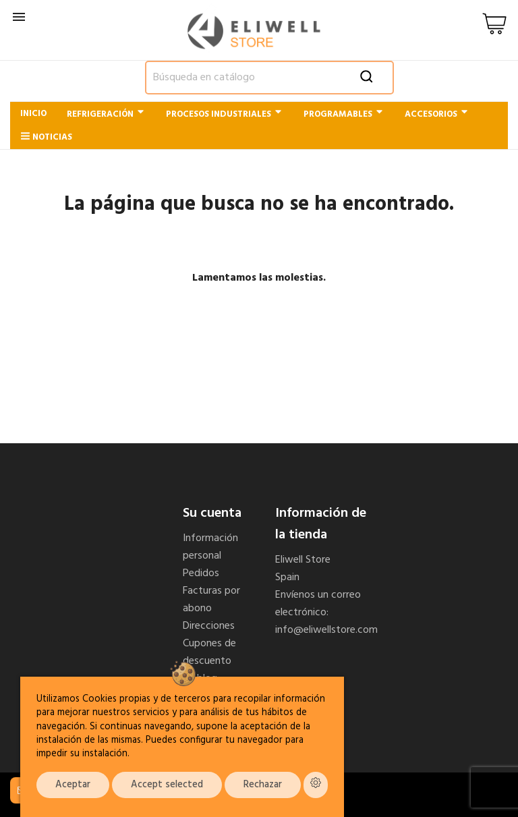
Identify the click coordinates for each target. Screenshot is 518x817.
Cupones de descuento (209, 652)
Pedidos (201, 573)
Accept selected (167, 785)
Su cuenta (212, 513)
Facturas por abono (211, 599)
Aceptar (72, 785)
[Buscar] (269, 77)
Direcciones (209, 626)
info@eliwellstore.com (326, 630)
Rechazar (262, 785)
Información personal (210, 547)
